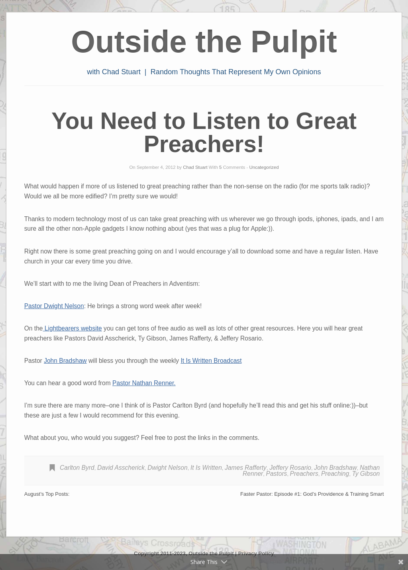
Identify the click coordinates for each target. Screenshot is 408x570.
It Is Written (206, 467)
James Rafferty (246, 467)
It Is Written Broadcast (210, 360)
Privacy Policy (256, 553)
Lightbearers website (72, 328)
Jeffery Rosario (290, 467)
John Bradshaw (65, 360)
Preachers (304, 473)
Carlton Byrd (77, 467)
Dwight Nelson (167, 467)
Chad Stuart (195, 167)
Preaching (335, 473)
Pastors (276, 473)
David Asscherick (121, 467)
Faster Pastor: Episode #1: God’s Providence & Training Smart (312, 494)
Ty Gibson (366, 473)
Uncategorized (264, 167)
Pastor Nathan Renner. (144, 383)
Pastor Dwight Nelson (54, 306)
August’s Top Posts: (47, 494)
